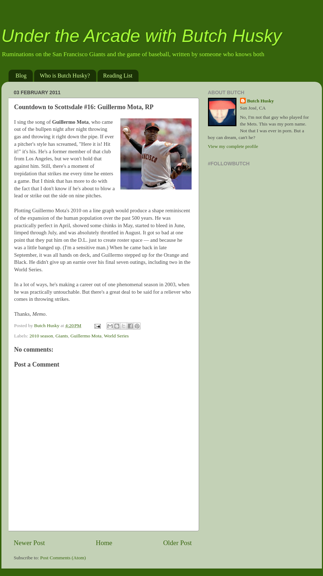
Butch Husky (260, 100)
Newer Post (29, 542)
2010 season (41, 335)
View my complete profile (233, 146)
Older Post (177, 542)
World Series (116, 335)
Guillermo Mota (86, 335)
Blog (21, 76)
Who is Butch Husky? (65, 76)
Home (104, 542)
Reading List (117, 76)
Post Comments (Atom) (63, 557)
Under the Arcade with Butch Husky (141, 36)
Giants (62, 335)
